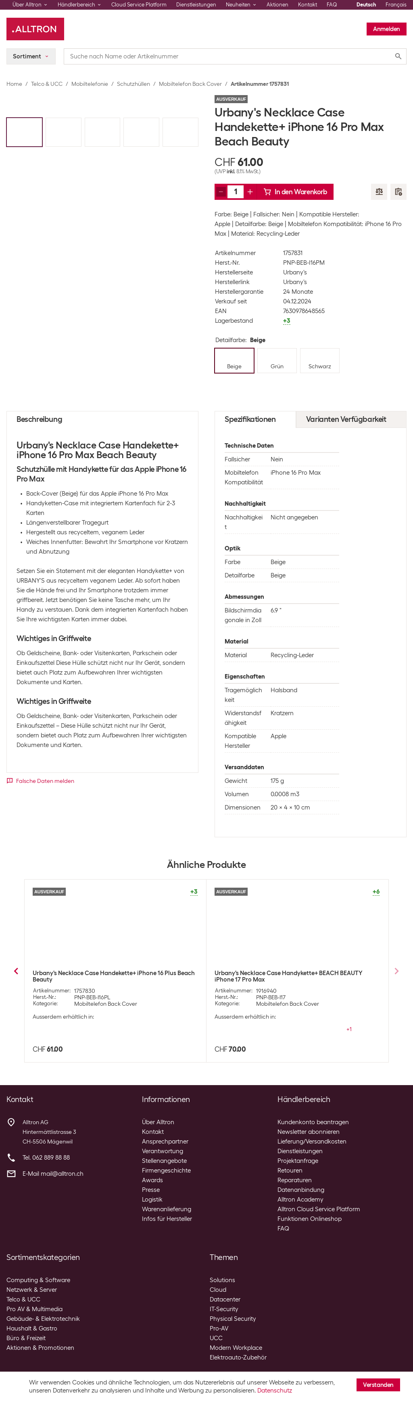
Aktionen (277, 5)
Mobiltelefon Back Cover (190, 84)
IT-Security (224, 1309)
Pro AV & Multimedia (34, 1309)
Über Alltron (158, 1122)
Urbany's (295, 272)
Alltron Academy (300, 1199)
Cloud (218, 1289)
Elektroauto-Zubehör (238, 1357)
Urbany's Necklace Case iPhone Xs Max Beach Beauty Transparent (106, 976)
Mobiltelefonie (89, 84)
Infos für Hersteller (167, 1219)
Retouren (289, 1170)
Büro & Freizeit (26, 1338)
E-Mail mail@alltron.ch (53, 1173)
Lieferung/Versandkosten (311, 1141)
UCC (216, 1338)
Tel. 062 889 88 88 (46, 1157)
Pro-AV (219, 1328)
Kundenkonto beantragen (313, 1122)
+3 (349, 1022)
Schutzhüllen (133, 84)
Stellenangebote (164, 1160)
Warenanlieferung (166, 1209)
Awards (152, 1180)
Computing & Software (38, 1280)
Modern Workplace (236, 1347)
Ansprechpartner (165, 1141)
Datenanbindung (300, 1189)
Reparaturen (294, 1180)
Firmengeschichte (166, 1170)
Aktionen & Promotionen (40, 1347)
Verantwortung (162, 1151)
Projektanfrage (297, 1160)
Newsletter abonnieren (308, 1131)
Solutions (222, 1280)
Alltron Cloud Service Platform (318, 1209)
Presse (151, 1189)
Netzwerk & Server (31, 1289)
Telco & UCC (47, 84)
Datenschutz (274, 1390)
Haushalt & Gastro (31, 1328)
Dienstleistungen (196, 5)
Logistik (152, 1199)
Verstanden (378, 1385)
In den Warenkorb (295, 192)
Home (14, 84)
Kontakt (307, 5)
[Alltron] (35, 29)
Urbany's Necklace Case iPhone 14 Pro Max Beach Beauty (293, 973)
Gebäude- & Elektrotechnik (43, 1318)
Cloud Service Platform (139, 5)
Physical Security (233, 1318)
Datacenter (225, 1299)
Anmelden (386, 29)
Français (396, 5)
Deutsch (366, 5)
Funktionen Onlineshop (309, 1219)
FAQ (332, 5)
